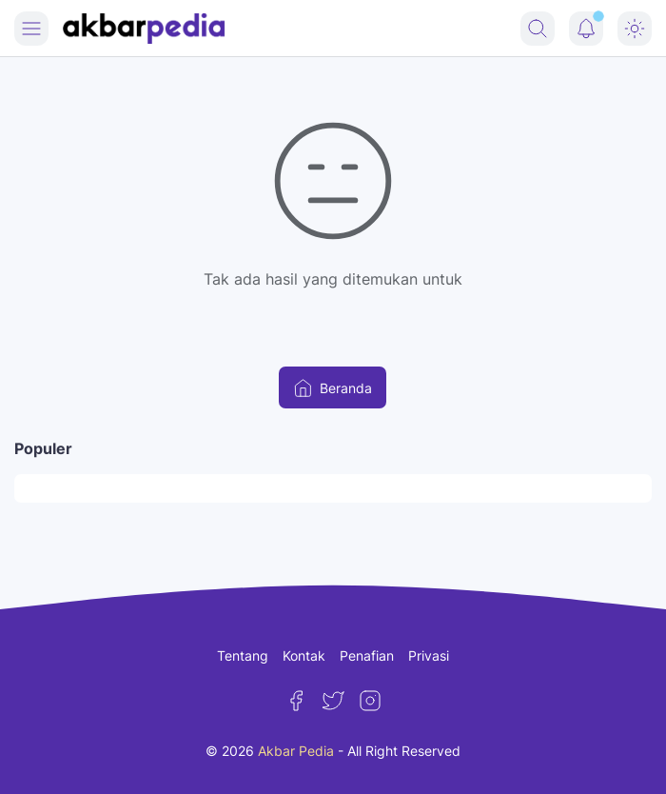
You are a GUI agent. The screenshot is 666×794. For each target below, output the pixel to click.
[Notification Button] (586, 28)
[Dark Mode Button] (634, 28)
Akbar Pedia (296, 751)
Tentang (242, 655)
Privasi (428, 655)
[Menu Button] (31, 28)
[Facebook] (295, 700)
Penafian (367, 655)
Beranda (332, 388)
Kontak (304, 655)
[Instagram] (370, 700)
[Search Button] (537, 28)
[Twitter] (333, 700)
